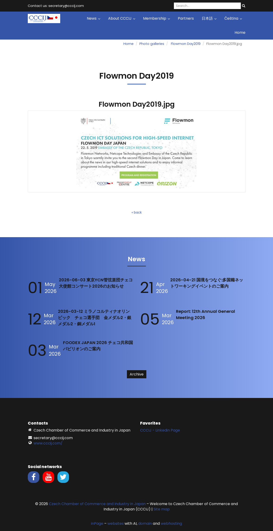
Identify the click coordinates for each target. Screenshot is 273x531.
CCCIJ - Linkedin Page (160, 430)
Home (240, 32)
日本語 (209, 18)
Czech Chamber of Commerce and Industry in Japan (97, 503)
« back (137, 212)
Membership (156, 18)
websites (115, 523)
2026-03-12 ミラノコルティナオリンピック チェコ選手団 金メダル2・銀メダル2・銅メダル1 (94, 317)
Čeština (233, 18)
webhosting (171, 523)
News (93, 18)
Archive (137, 374)
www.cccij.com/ (48, 443)
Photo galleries (151, 43)
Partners (186, 18)
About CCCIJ (121, 18)
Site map (162, 509)
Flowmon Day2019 (186, 43)
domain (145, 523)
